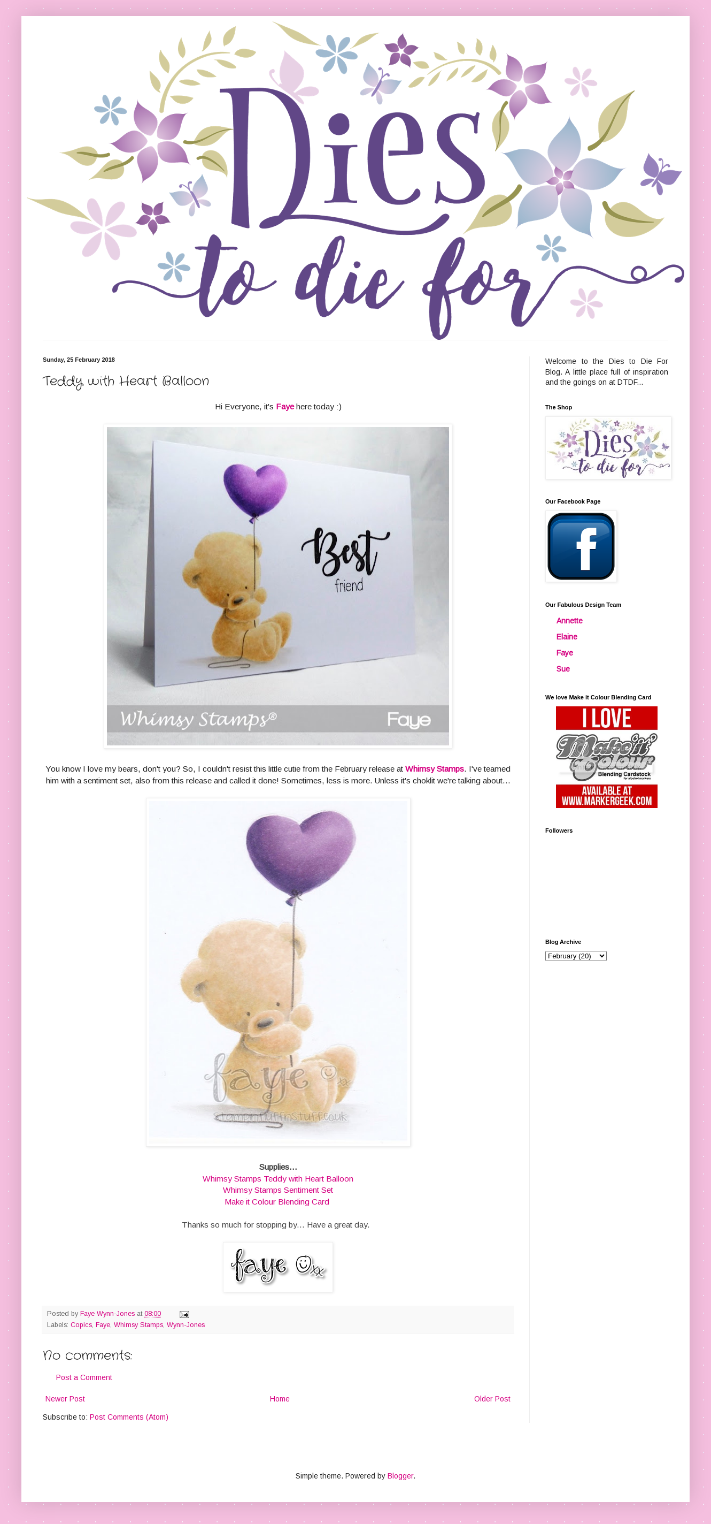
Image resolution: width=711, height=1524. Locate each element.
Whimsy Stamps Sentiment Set (278, 1189)
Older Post (492, 1399)
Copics (81, 1325)
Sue (563, 669)
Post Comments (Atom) (129, 1417)
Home (280, 1399)
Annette (570, 620)
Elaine (567, 637)
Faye (285, 406)
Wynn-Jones (186, 1325)
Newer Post (65, 1399)
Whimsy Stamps (434, 768)
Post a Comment (84, 1377)
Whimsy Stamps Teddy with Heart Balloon (278, 1178)
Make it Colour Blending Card (277, 1201)
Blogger (400, 1476)
